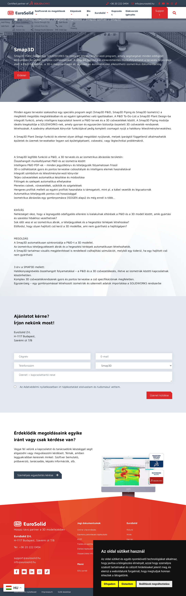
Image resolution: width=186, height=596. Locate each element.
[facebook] (159, 3)
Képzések (76, 11)
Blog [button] (88, 13)
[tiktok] (176, 3)
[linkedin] (168, 3)
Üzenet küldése (159, 395)
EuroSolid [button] (100, 12)
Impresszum (47, 592)
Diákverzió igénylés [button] (132, 13)
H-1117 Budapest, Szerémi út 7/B (34, 540)
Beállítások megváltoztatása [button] (154, 584)
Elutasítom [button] (127, 584)
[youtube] (164, 3)
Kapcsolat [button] (116, 13)
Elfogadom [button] (110, 584)
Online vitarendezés (86, 529)
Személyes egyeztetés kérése (37, 475)
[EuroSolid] (16, 19)
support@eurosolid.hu (27, 557)
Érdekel (21, 75)
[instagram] (172, 3)
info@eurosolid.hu (144, 3)
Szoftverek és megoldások (50, 11)
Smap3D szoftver (96, 19)
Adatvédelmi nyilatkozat (25, 592)
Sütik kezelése (64, 592)
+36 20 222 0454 (119, 3)
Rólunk (130, 529)
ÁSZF (79, 539)
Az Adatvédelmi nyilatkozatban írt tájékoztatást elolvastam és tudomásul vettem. (70, 386)
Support (159, 12)
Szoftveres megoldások (36, 19)
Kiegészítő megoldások (68, 19)
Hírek (129, 534)
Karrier (130, 539)
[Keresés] (174, 13)
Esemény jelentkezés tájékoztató (92, 534)
